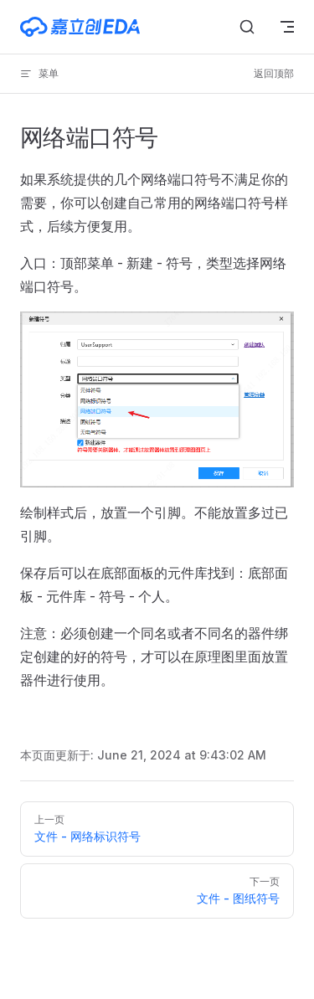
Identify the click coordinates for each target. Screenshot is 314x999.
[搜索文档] (247, 27)
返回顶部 (274, 73)
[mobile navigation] (287, 27)
